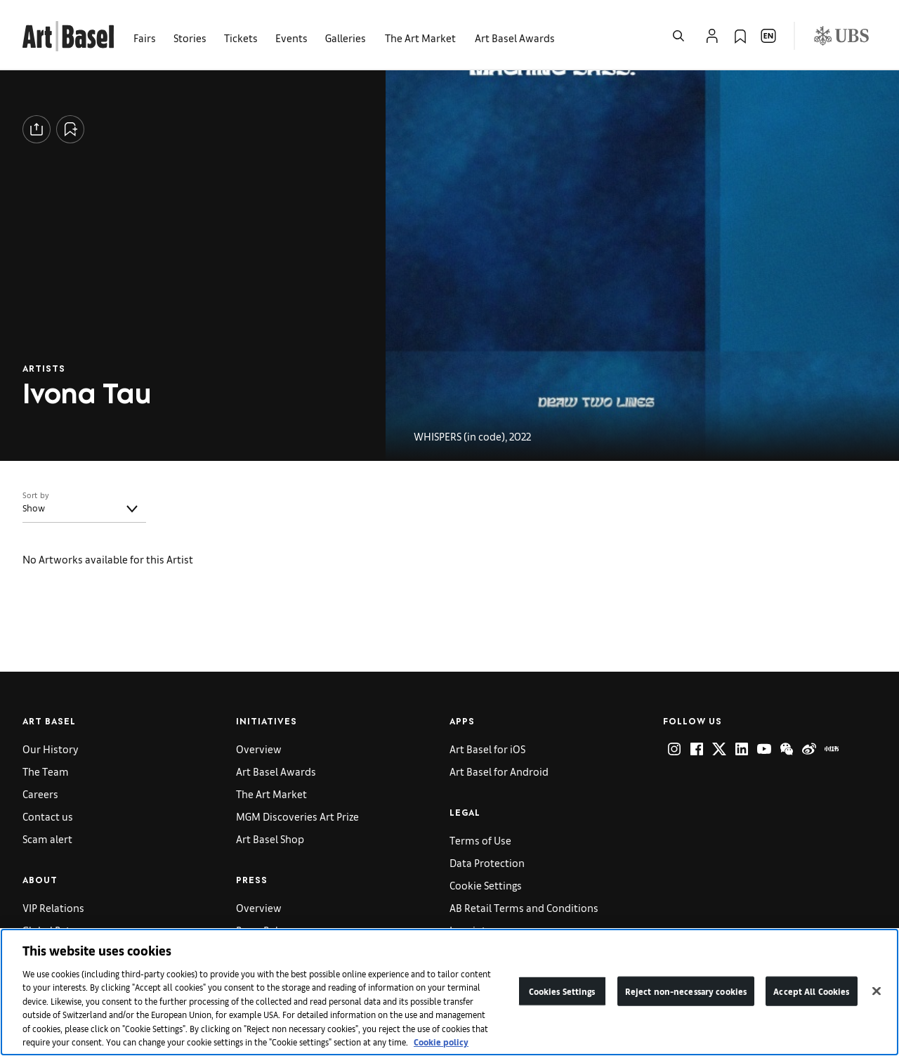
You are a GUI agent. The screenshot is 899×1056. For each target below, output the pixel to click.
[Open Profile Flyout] (712, 36)
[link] (68, 34)
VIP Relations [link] (53, 907)
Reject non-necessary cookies (686, 993)
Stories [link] (189, 37)
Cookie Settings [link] (486, 885)
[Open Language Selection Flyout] (768, 36)
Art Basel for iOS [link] (487, 748)
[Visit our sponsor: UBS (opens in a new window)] (841, 36)
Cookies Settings (562, 993)
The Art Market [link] (420, 37)
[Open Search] (678, 36)
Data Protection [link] (487, 862)
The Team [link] (45, 771)
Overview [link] (259, 748)
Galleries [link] (345, 37)
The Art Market (271, 793)
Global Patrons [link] (57, 930)
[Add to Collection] (70, 129)
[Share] (36, 129)
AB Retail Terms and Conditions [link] (524, 907)
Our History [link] (50, 748)
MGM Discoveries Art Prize (297, 816)
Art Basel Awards (515, 37)
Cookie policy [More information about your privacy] (441, 1044)
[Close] (876, 993)
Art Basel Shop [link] (270, 838)
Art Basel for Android (499, 771)
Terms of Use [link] (480, 840)
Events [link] (291, 37)
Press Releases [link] (270, 930)
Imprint (468, 930)
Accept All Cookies (811, 993)
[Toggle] (132, 508)
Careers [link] (40, 793)
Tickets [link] (241, 37)
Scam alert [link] (47, 838)
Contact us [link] (47, 816)
